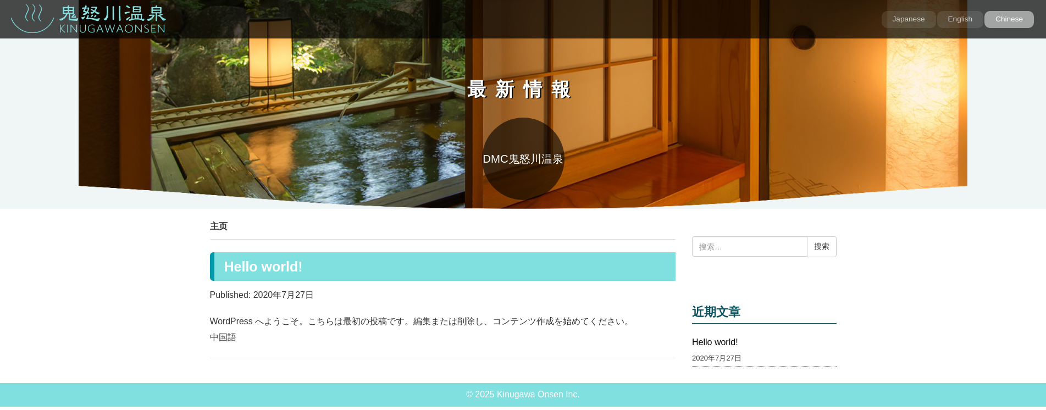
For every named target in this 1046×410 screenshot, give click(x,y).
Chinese (1009, 19)
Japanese (909, 19)
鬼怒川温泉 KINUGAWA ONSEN (88, 18)
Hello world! (263, 266)
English (960, 19)
